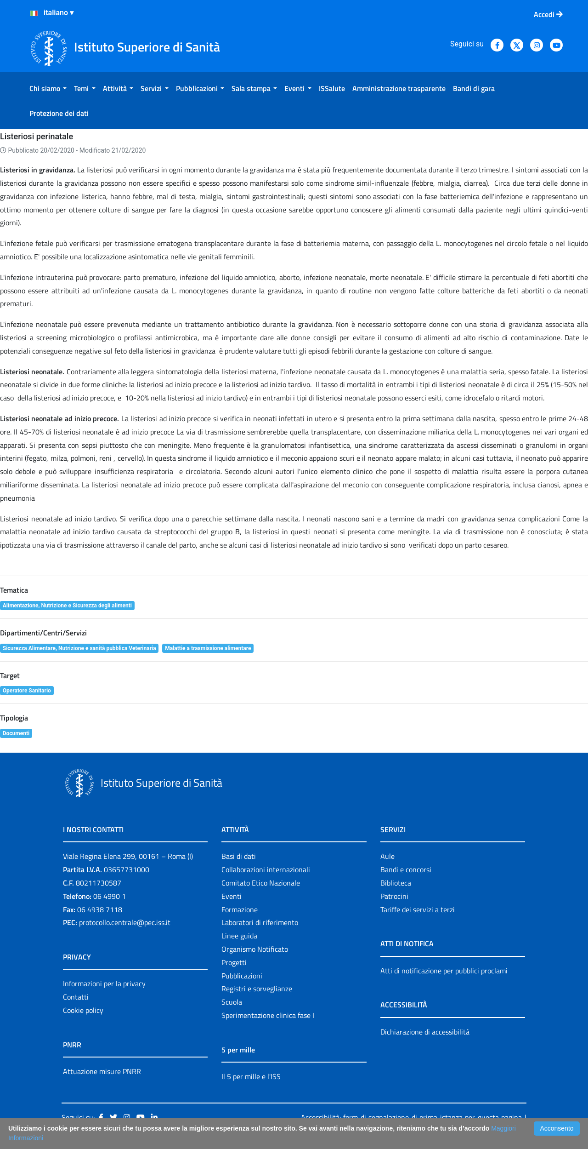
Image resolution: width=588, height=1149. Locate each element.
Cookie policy (83, 1010)
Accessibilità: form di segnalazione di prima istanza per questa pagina (411, 1117)
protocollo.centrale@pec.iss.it (124, 922)
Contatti (76, 996)
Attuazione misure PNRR (102, 1071)
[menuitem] (48, 88)
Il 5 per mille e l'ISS (251, 1076)
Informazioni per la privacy (104, 983)
